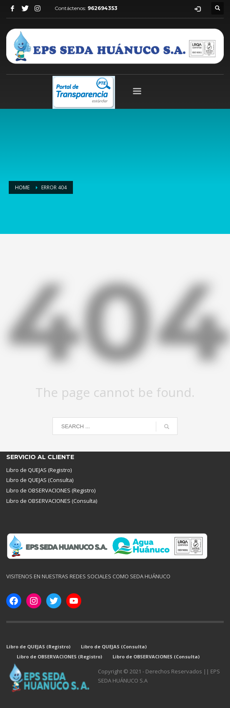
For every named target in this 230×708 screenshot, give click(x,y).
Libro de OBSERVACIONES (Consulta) (51, 501)
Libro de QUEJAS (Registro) (39, 470)
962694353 (103, 8)
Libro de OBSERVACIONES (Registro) (50, 490)
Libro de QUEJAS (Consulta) (39, 480)
